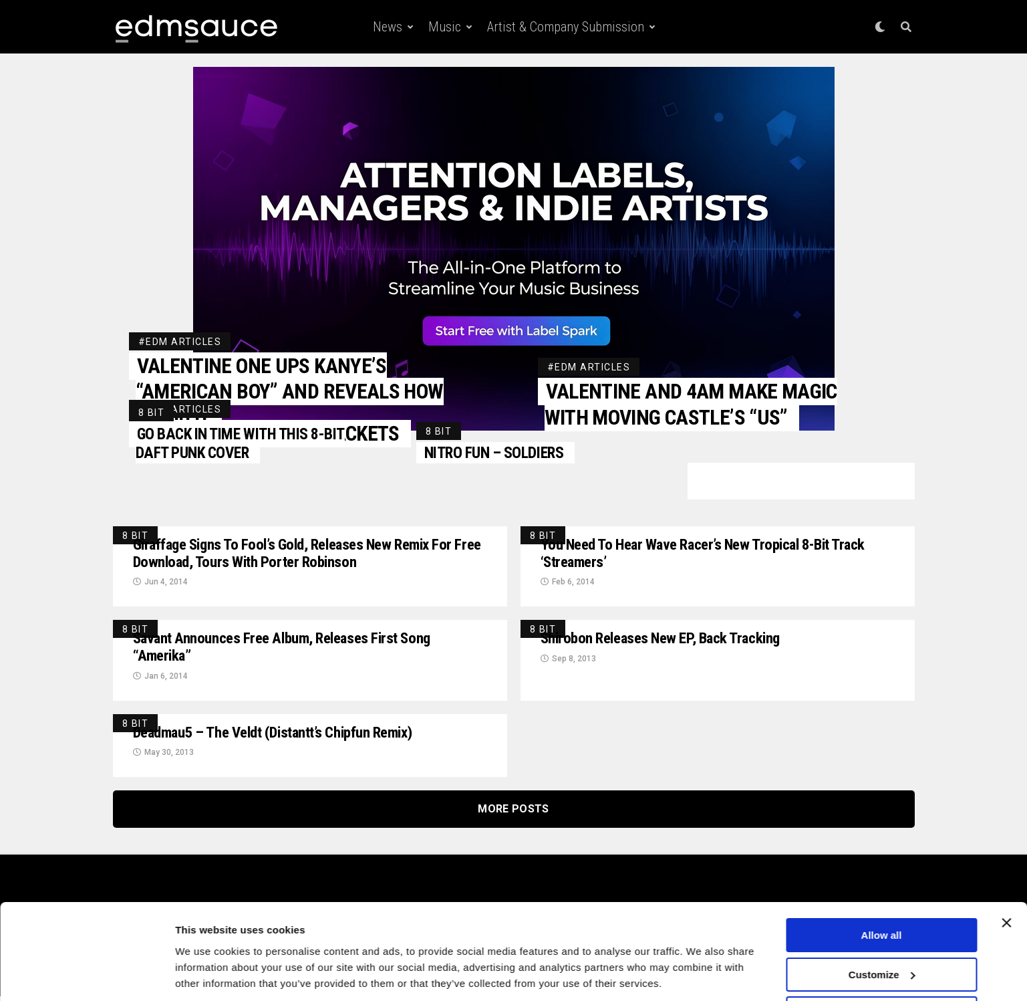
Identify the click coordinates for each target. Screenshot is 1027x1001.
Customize (882, 929)
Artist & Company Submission (565, 27)
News (387, 27)
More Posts (513, 813)
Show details (206, 974)
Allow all (881, 889)
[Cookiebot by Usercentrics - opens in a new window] (86, 975)
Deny (881, 968)
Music (444, 27)
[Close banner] (1006, 877)
